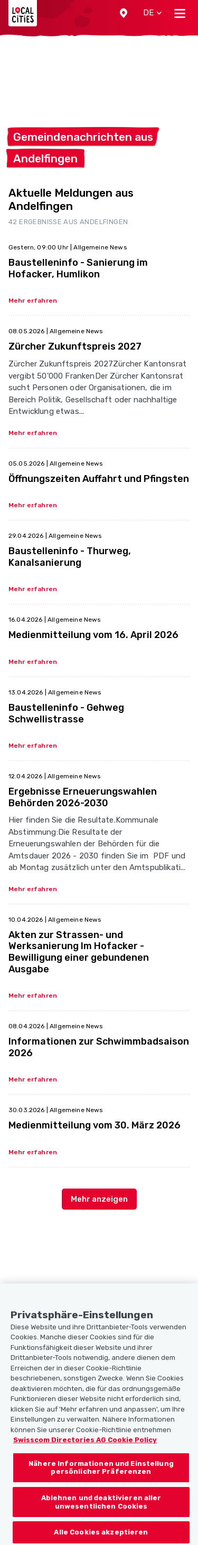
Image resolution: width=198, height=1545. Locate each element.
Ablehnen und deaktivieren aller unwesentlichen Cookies (101, 1514)
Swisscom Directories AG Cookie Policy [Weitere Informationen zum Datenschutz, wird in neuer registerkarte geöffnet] (85, 1452)
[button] (123, 13)
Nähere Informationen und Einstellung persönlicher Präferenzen (101, 1480)
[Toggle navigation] (180, 13)
